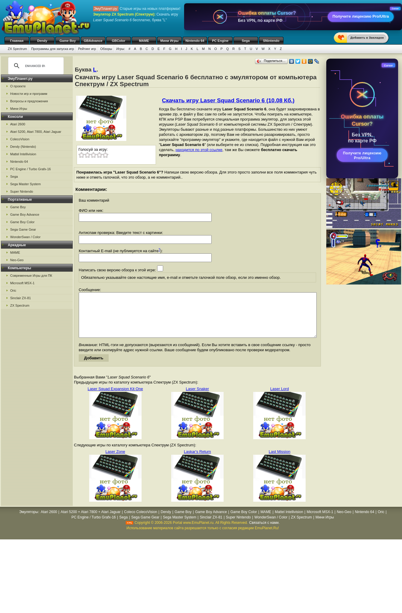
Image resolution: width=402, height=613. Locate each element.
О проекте (18, 86)
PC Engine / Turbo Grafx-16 (30, 169)
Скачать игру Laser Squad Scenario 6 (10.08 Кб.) (228, 100)
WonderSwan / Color (25, 237)
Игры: (120, 49)
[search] (35, 65)
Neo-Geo (17, 260)
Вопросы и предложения (29, 101)
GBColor (118, 40)
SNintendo (271, 40)
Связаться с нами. (264, 532)
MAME (144, 40)
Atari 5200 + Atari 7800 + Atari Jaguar (91, 521)
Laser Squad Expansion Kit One (115, 398)
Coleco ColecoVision (140, 521)
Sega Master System (25, 184)
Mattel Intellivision (23, 154)
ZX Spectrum (17, 49)
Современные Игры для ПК (31, 275)
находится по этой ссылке (198, 149)
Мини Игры (169, 40)
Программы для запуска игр (52, 49)
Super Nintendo (21, 191)
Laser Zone (115, 460)
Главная (17, 40)
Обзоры (106, 49)
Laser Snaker (197, 398)
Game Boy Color (22, 222)
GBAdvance (93, 40)
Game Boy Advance (24, 214)
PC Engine (220, 40)
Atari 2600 (17, 124)
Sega (246, 40)
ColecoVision (19, 139)
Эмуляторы (28, 521)
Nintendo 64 (195, 40)
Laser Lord (279, 398)
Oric (13, 290)
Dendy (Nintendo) (23, 146)
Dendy (42, 40)
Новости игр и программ (28, 93)
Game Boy (68, 40)
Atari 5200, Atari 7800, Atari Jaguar (35, 131)
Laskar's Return (197, 460)
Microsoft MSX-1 (22, 283)
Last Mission (279, 460)
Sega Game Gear (23, 229)
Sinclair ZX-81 (20, 298)
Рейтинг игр (87, 49)
